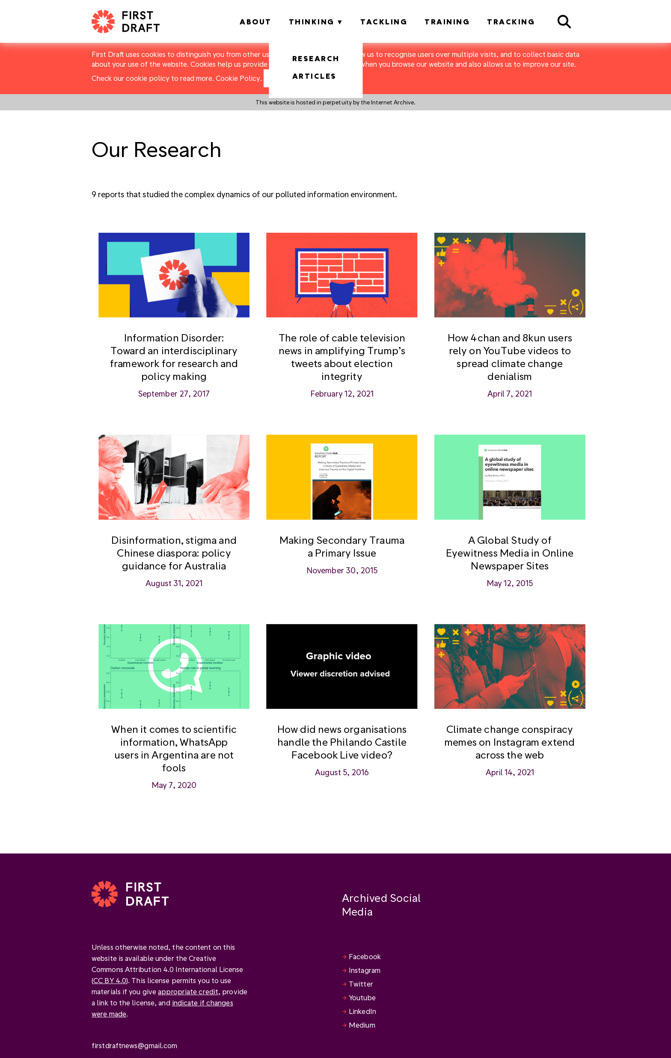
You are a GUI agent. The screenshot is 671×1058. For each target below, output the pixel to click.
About (256, 22)
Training (447, 22)
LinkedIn (362, 1011)
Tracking (511, 22)
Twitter (361, 984)
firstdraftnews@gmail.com (134, 1045)
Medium (362, 1025)
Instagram (364, 970)
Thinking (312, 22)
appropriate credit (188, 991)
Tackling (383, 22)
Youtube (362, 997)
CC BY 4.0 (109, 980)
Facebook (365, 956)
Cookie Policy (238, 78)
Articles (314, 76)
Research (316, 58)
